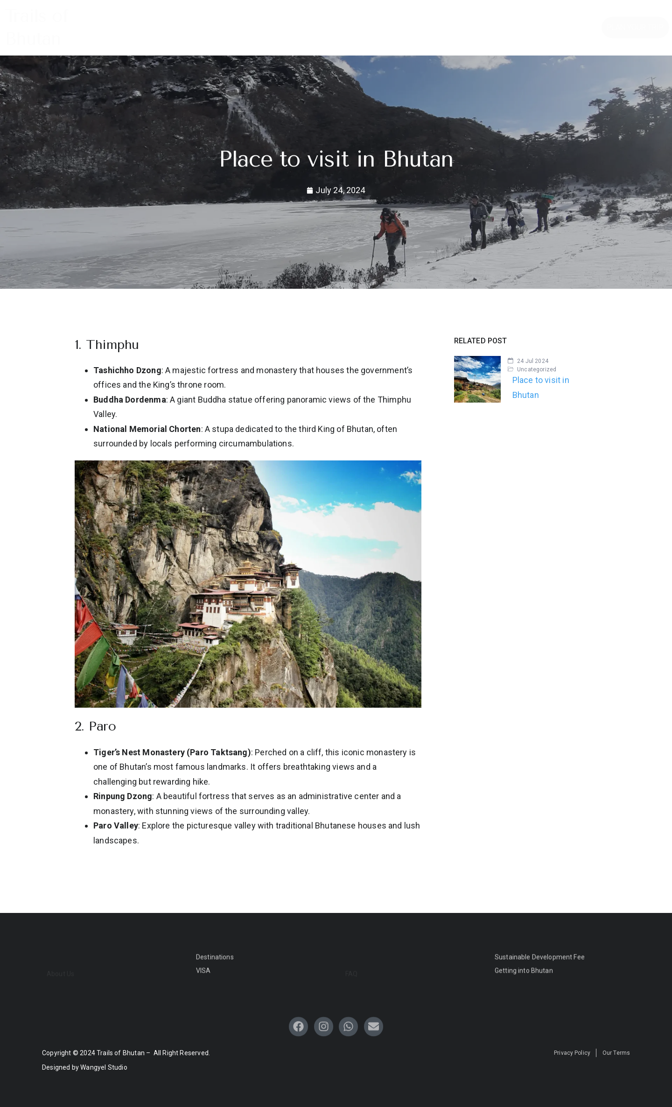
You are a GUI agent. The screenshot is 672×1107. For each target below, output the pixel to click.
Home (186, 15)
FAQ (417, 15)
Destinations (240, 15)
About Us (320, 32)
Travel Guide (316, 15)
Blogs (451, 15)
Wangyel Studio (103, 1067)
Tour (379, 15)
